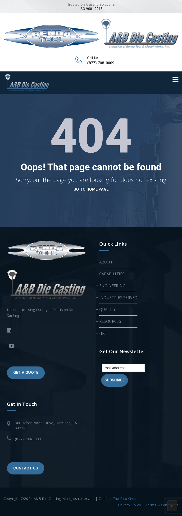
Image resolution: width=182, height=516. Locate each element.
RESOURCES (110, 321)
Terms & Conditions (161, 504)
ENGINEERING (112, 285)
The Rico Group (126, 498)
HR (102, 333)
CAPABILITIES (111, 274)
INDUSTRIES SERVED (118, 297)
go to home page (91, 189)
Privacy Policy (129, 504)
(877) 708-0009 (28, 438)
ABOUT (106, 262)
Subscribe (115, 380)
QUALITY (107, 309)
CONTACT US (25, 468)
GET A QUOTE (25, 372)
